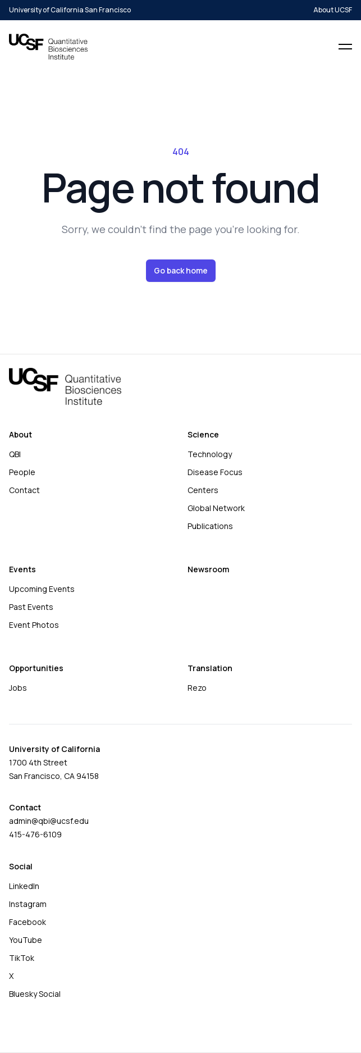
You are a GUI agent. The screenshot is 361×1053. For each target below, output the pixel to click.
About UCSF (332, 10)
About (20, 434)
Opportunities (36, 668)
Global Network (216, 508)
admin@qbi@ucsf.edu (49, 820)
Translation (210, 668)
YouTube (25, 940)
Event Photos (34, 624)
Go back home (181, 270)
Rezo (197, 687)
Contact (24, 490)
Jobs (18, 687)
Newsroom (208, 569)
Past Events (31, 606)
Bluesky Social (35, 993)
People (22, 472)
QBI (15, 454)
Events (22, 569)
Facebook (27, 922)
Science (203, 434)
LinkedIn (24, 886)
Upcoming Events (42, 589)
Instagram (28, 904)
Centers (203, 490)
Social (21, 866)
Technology (210, 454)
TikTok (21, 957)
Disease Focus (215, 472)
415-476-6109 (35, 834)
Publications (210, 526)
